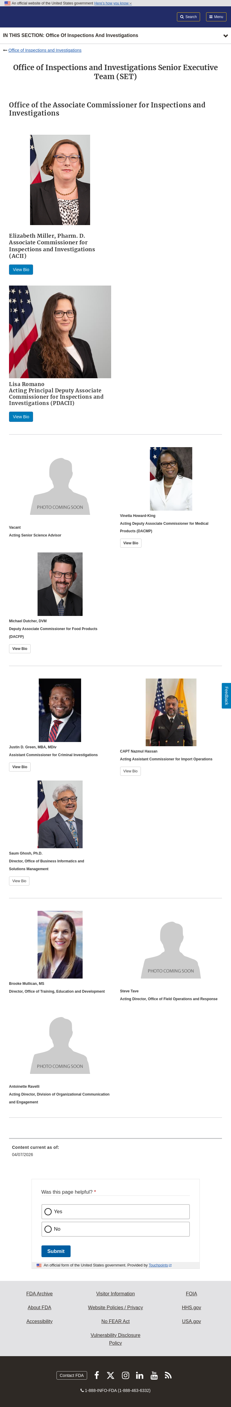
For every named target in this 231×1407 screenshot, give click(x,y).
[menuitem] (115, 1153)
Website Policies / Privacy (115, 1307)
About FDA (39, 1307)
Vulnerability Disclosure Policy (116, 1339)
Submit (56, 1251)
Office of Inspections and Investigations (44, 50)
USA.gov (191, 1321)
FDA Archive (39, 1293)
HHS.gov (191, 1307)
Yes (58, 1211)
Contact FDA (72, 1375)
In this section (70, 35)
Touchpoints (158, 1265)
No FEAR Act (115, 1321)
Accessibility (39, 1321)
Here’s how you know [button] (113, 3)
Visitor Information (115, 1293)
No (57, 1229)
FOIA (191, 1293)
